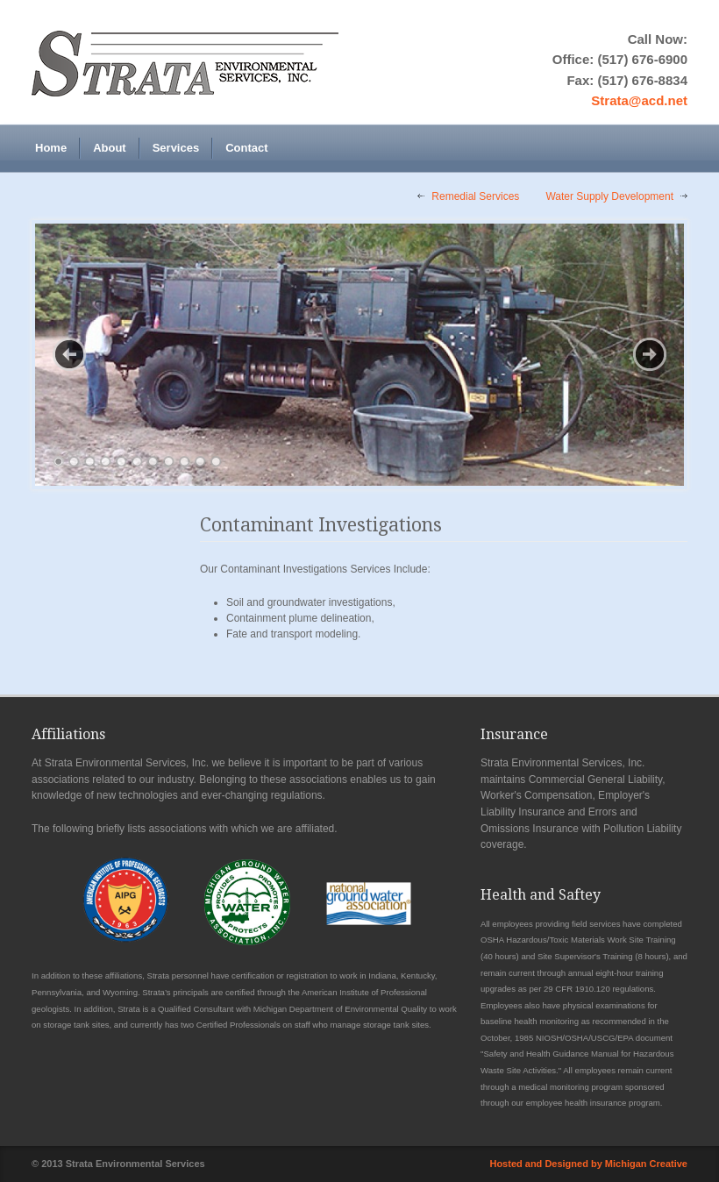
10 (200, 461)
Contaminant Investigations (321, 525)
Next (649, 354)
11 (216, 461)
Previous (69, 354)
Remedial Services (475, 196)
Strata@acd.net (639, 100)
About (109, 147)
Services (176, 147)
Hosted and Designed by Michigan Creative (588, 1163)
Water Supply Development (609, 196)
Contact (246, 147)
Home (51, 147)
